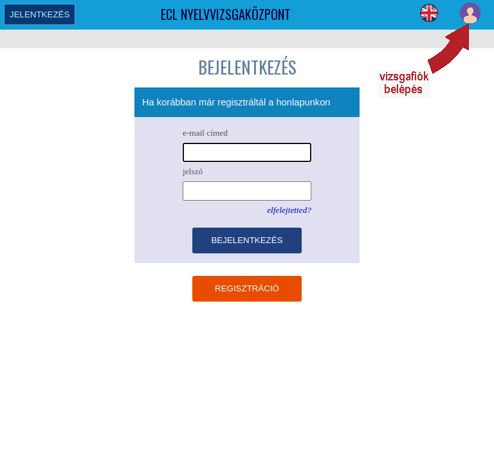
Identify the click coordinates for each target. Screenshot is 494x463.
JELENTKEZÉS (39, 14)
